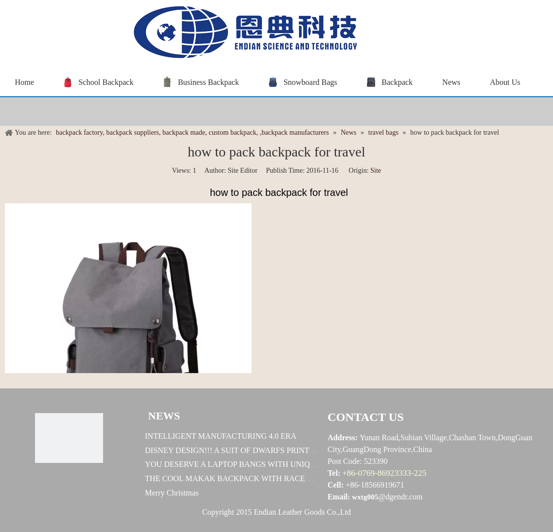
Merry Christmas (172, 493)
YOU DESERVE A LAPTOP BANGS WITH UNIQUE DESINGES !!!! (259, 464)
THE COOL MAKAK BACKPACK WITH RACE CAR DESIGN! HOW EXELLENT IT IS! (293, 478)
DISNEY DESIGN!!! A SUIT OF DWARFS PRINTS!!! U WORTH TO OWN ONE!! (280, 450)
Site (375, 170)
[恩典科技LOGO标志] (69, 438)
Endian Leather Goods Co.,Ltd (302, 512)
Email (338, 497)
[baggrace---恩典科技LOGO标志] (241, 34)
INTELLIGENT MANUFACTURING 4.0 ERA (220, 436)
